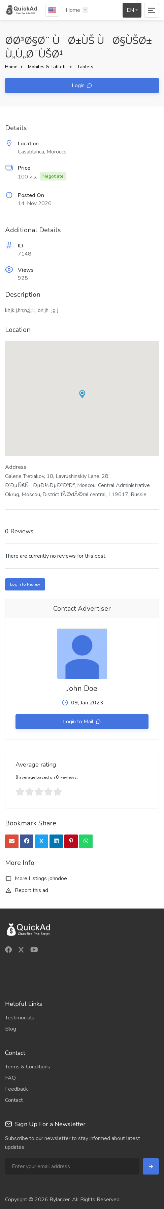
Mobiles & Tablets (47, 67)
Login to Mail (79, 721)
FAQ (10, 1078)
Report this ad (26, 890)
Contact (14, 1100)
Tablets (85, 67)
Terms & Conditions (27, 1066)
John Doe (82, 688)
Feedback (16, 1089)
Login (79, 85)
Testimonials (19, 1017)
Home (73, 10)
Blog (10, 1029)
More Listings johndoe (36, 878)
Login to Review (25, 584)
